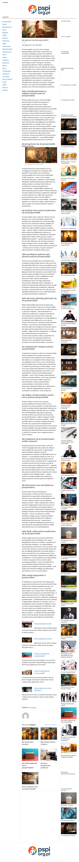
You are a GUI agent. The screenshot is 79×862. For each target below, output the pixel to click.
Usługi (4, 85)
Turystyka (5, 76)
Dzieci (4, 30)
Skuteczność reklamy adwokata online (67, 459)
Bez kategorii (6, 21)
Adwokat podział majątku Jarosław (68, 324)
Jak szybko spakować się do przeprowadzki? (29, 765)
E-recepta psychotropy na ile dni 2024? (68, 557)
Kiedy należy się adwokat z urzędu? (68, 424)
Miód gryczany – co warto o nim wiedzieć (68, 162)
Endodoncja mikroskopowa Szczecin (68, 773)
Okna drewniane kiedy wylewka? (67, 372)
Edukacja (5, 32)
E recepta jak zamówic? (67, 820)
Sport (4, 68)
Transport (5, 74)
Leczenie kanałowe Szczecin (66, 789)
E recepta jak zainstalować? (65, 52)
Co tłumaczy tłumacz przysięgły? (67, 507)
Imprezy (5, 38)
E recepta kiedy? (66, 573)
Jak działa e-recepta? (67, 131)
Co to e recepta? (65, 36)
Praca (4, 54)
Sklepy (4, 65)
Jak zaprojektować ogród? (68, 589)
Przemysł (5, 60)
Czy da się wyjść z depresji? (69, 260)
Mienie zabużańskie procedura (66, 341)
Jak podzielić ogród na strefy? (67, 604)
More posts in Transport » (50, 724)
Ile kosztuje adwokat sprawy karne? (67, 244)
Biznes (4, 24)
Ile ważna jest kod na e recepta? (67, 541)
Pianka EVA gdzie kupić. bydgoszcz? (68, 195)
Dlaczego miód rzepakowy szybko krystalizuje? (68, 756)
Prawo (4, 57)
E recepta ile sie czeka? (67, 100)
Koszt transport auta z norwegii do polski (30, 788)
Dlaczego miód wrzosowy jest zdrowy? (68, 291)
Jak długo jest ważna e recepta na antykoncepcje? (69, 115)
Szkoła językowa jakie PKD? (67, 69)
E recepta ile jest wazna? (68, 835)
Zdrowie (5, 90)
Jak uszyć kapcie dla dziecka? (67, 389)
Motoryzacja (6, 46)
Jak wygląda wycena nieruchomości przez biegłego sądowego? (67, 655)
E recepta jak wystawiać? (68, 357)
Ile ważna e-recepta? (67, 805)
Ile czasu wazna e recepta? (68, 85)
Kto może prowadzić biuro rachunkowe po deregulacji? (68, 738)
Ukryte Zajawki (7, 79)
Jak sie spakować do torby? (43, 639)
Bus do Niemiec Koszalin (28, 743)
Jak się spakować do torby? (43, 624)
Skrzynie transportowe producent (46, 765)
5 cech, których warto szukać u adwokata (67, 524)
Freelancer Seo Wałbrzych (68, 228)
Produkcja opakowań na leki (68, 491)
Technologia (6, 71)
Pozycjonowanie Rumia (67, 475)
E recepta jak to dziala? (67, 146)
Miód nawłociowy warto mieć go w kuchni (68, 688)
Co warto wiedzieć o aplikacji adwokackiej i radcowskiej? (67, 441)
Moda (4, 43)
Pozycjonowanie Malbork (68, 672)
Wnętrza (5, 87)
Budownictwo (7, 27)
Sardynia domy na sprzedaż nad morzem (67, 307)
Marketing (5, 41)
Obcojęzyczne (7, 52)
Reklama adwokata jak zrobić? (67, 704)
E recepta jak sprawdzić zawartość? (68, 621)
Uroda (4, 82)
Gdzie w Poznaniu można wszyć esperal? (68, 212)
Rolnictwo (5, 63)
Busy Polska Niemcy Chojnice (48, 743)
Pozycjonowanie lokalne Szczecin (68, 179)
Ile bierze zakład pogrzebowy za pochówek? (66, 406)
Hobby (4, 35)
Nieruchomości (7, 49)
